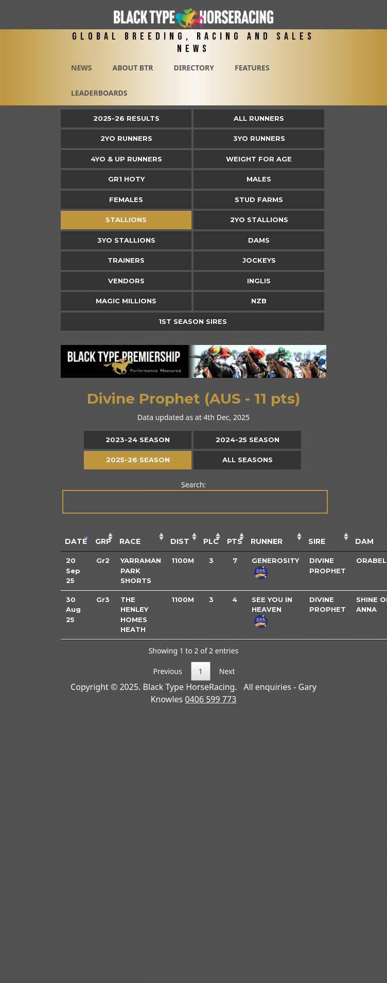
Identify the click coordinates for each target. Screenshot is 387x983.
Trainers (126, 260)
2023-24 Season (137, 439)
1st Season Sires (193, 321)
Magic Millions (126, 301)
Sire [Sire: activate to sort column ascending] (316, 541)
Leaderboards (99, 93)
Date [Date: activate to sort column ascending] (76, 541)
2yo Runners (126, 138)
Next (227, 671)
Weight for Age (259, 159)
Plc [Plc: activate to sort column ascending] (211, 541)
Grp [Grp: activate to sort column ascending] (103, 541)
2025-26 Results (126, 118)
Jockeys (259, 260)
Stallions (126, 219)
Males (259, 179)
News (81, 67)
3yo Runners (259, 138)
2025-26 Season (138, 460)
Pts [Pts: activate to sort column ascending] (234, 541)
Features (252, 67)
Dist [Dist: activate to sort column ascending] (179, 541)
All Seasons (247, 460)
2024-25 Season (247, 439)
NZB (259, 301)
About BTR (132, 67)
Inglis (259, 281)
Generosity (275, 560)
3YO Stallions (126, 240)
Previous (167, 671)
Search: (194, 497)
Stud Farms (259, 199)
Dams (259, 240)
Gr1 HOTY (126, 179)
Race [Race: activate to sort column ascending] (129, 541)
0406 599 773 (210, 699)
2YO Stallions (259, 219)
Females (126, 199)
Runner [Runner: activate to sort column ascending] (267, 541)
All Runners (259, 118)
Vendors (126, 281)
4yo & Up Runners (126, 159)
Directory (193, 67)
